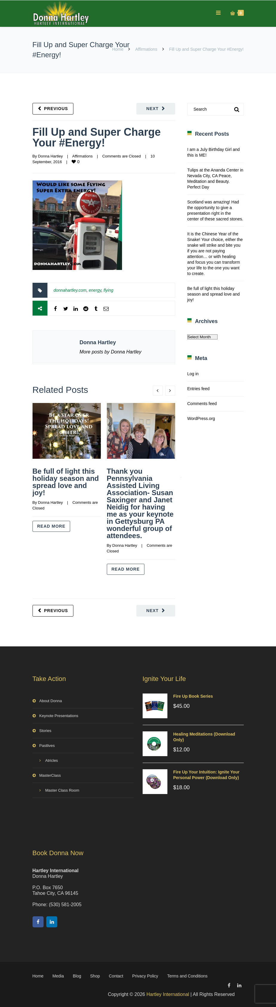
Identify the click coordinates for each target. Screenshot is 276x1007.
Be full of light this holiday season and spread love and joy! (66, 482)
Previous (56, 108)
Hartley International (168, 994)
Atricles (51, 760)
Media (58, 976)
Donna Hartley (50, 156)
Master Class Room (62, 790)
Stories (45, 730)
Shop (95, 976)
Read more (51, 526)
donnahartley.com (70, 290)
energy (95, 290)
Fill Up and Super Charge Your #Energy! (97, 137)
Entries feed (198, 388)
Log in (193, 373)
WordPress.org (201, 418)
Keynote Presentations (58, 715)
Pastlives (47, 745)
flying (108, 290)
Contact (116, 976)
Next (152, 108)
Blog (77, 976)
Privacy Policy (145, 976)
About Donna (50, 701)
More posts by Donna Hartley (110, 351)
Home (117, 49)
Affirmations (146, 49)
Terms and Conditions (187, 976)
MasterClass (50, 775)
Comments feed (202, 403)
